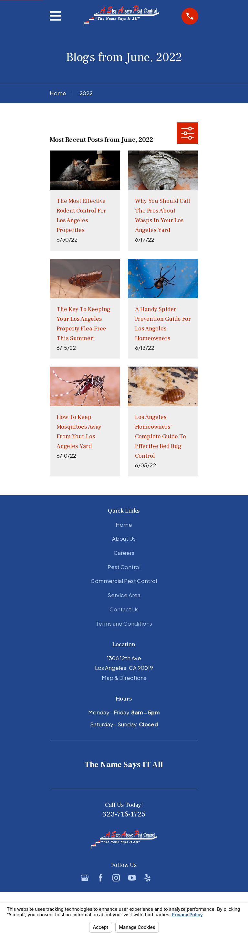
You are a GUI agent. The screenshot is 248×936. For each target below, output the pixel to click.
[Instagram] (116, 877)
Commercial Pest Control (124, 580)
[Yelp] (147, 877)
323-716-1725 (124, 814)
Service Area (124, 595)
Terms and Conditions (124, 623)
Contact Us (124, 609)
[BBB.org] (163, 877)
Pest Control (124, 567)
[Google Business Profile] (84, 877)
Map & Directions (124, 677)
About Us (124, 538)
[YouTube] (132, 877)
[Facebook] (100, 877)
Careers (124, 552)
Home (124, 524)
